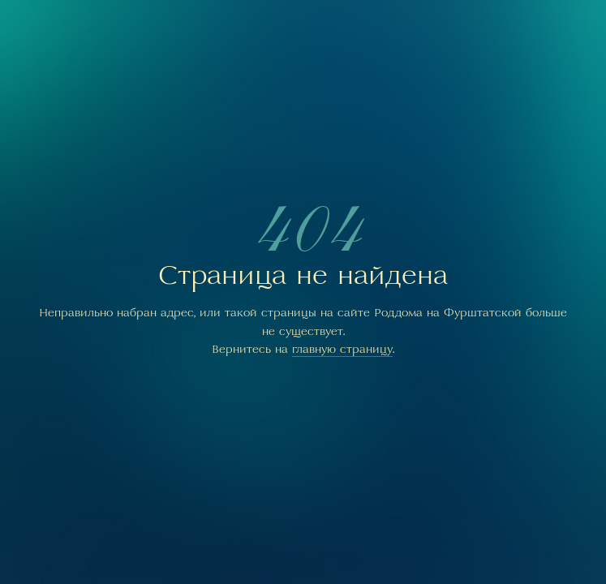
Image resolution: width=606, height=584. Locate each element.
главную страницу (342, 348)
